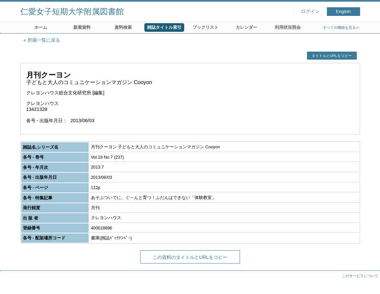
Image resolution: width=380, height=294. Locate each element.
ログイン (310, 11)
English (343, 11)
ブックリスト (205, 27)
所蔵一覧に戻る (44, 40)
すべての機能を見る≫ (341, 27)
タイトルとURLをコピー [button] (332, 56)
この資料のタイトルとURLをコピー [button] (190, 257)
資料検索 (123, 27)
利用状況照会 (288, 27)
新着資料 (82, 27)
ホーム (40, 27)
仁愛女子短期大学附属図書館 (72, 11)
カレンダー (246, 27)
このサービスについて (360, 276)
